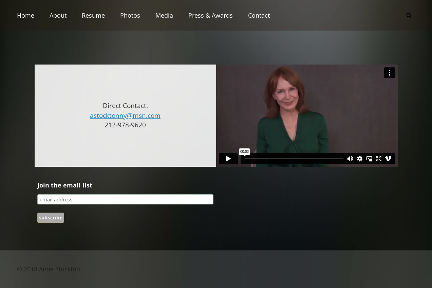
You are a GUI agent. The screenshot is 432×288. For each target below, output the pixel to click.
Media (164, 15)
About (58, 15)
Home (25, 15)
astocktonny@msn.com (125, 115)
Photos (130, 15)
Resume (93, 15)
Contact (259, 15)
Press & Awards (210, 15)
